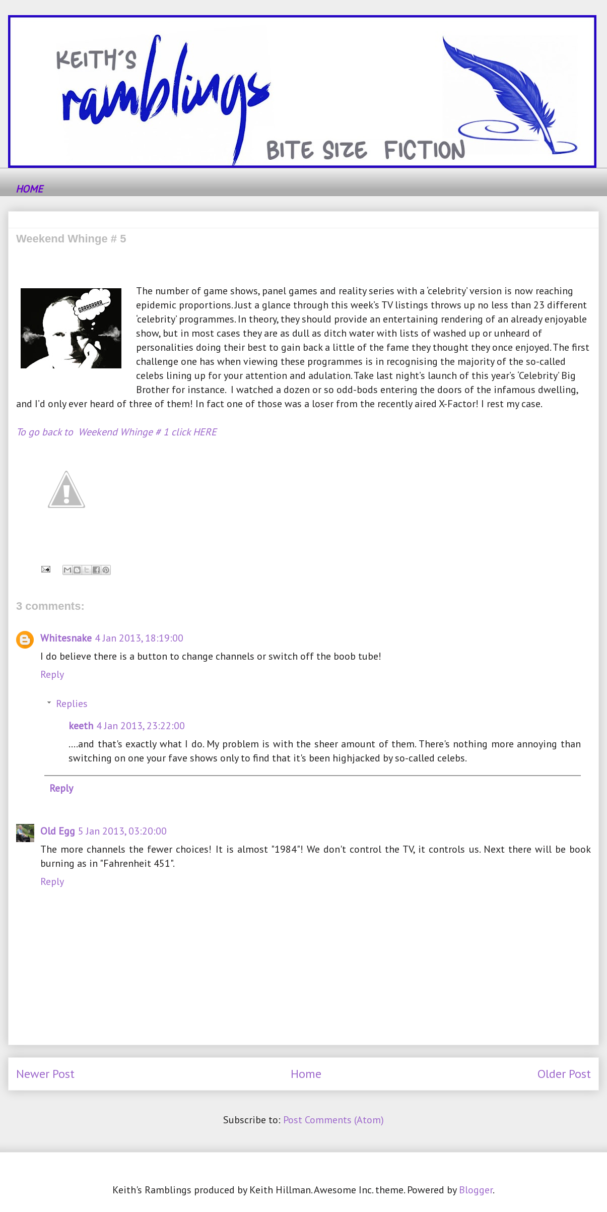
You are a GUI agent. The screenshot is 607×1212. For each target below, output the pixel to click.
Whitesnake (66, 638)
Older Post (564, 1073)
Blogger (476, 1189)
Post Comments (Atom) (333, 1119)
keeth (81, 725)
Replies (72, 703)
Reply (52, 674)
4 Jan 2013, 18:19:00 (139, 638)
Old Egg (57, 831)
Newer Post (45, 1073)
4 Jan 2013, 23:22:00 (140, 725)
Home (306, 1073)
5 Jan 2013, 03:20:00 (122, 831)
